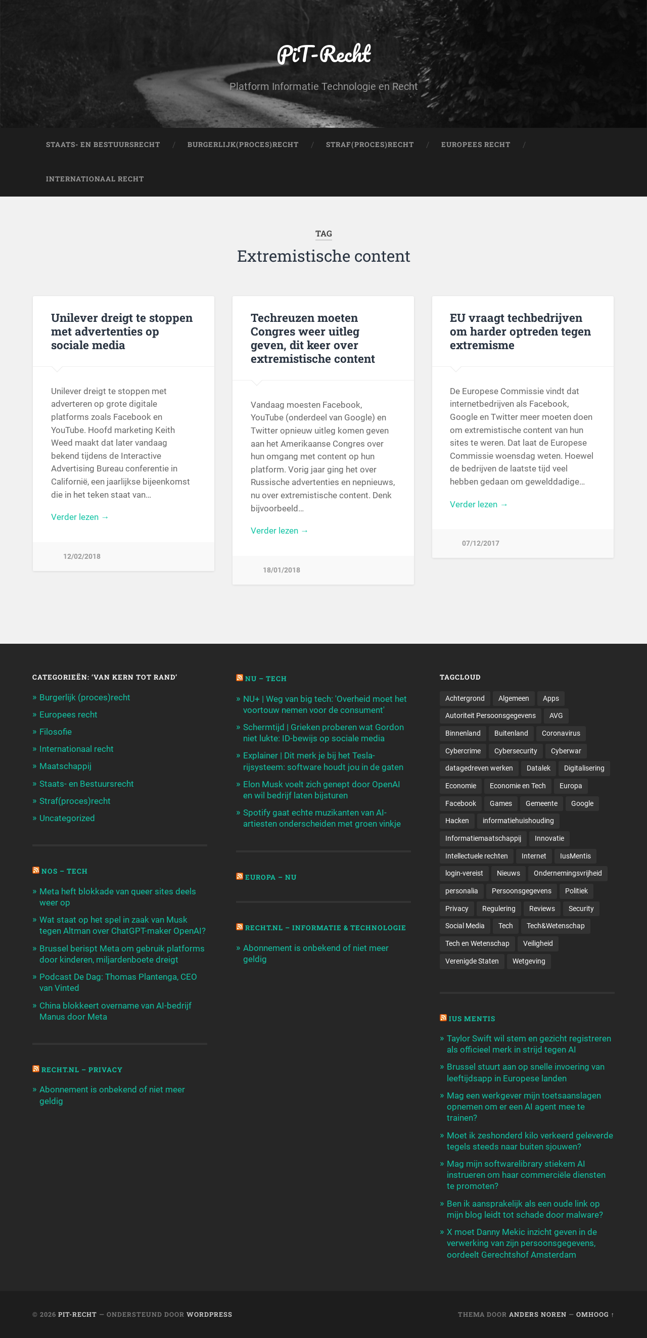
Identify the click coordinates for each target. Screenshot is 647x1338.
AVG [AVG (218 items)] (556, 715)
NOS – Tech (64, 871)
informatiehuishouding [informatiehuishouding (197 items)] (518, 821)
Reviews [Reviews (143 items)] (542, 908)
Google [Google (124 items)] (582, 803)
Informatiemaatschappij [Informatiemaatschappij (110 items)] (483, 838)
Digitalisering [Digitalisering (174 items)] (584, 768)
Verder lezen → (80, 517)
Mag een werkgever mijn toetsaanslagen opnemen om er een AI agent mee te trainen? (524, 1106)
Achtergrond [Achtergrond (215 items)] (465, 698)
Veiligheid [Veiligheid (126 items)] (538, 943)
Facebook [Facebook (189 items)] (460, 803)
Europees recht (68, 714)
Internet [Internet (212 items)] (534, 856)
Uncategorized (67, 818)
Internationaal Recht (95, 178)
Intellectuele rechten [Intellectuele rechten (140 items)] (476, 856)
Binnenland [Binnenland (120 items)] (463, 733)
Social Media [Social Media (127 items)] (465, 926)
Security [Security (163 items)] (581, 908)
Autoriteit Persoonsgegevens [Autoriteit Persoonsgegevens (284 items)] (490, 715)
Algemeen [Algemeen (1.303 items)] (513, 698)
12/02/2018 (82, 556)
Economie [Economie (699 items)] (460, 786)
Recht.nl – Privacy (82, 1069)
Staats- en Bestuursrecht (103, 144)
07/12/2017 (480, 543)
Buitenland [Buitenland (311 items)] (511, 733)
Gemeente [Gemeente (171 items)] (542, 803)
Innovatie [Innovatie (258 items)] (549, 838)
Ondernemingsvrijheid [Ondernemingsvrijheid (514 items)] (568, 873)
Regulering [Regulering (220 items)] (499, 908)
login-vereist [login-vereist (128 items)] (464, 873)
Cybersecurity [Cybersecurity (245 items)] (515, 751)
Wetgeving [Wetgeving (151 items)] (529, 961)
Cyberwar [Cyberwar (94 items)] (566, 751)
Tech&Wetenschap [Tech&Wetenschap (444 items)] (556, 926)
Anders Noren (538, 1314)
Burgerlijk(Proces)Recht (243, 144)
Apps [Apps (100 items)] (551, 698)
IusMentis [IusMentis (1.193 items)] (575, 856)
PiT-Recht (323, 53)
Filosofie (55, 732)
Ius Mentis (472, 1018)
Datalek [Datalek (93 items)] (538, 768)
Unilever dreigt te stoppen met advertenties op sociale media (122, 331)
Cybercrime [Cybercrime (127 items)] (463, 751)
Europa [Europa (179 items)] (571, 786)
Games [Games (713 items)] (501, 803)
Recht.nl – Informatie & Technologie (325, 927)
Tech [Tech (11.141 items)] (505, 926)
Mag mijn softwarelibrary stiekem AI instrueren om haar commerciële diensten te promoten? (526, 1175)
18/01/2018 (281, 570)
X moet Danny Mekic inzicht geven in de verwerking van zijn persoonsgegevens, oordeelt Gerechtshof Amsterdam (522, 1243)
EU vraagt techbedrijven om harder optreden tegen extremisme (520, 331)
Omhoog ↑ (595, 1314)
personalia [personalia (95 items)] (461, 891)
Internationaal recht (76, 749)
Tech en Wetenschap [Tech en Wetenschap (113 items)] (477, 943)
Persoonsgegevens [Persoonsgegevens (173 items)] (521, 891)
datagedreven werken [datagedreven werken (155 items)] (479, 768)
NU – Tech (266, 678)
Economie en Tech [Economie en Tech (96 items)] (518, 786)
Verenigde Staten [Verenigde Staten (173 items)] (472, 961)
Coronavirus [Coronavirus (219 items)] (561, 733)
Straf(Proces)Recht (370, 144)
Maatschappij (65, 766)
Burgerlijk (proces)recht (84, 697)
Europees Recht (476, 144)
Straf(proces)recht (75, 801)
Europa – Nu (271, 877)
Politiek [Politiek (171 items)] (576, 891)
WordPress (210, 1314)
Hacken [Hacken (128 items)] (457, 821)
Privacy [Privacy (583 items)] (457, 908)
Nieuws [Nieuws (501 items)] (508, 873)
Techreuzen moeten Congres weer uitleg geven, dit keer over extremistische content (313, 338)
